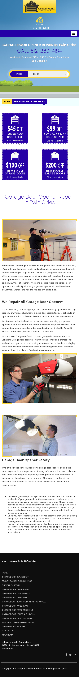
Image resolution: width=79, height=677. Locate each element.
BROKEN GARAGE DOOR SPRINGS (17, 581)
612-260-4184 (40, 28)
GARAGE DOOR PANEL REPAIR (15, 606)
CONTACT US (8, 630)
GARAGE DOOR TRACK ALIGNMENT (18, 618)
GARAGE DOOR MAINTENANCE (16, 593)
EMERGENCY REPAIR (11, 585)
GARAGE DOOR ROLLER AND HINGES (18, 614)
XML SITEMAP (8, 634)
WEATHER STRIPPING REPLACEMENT (18, 622)
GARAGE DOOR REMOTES (13, 626)
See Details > (40, 61)
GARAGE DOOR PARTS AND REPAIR (17, 610)
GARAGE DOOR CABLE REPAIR (15, 589)
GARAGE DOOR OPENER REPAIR (16, 597)
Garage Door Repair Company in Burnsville (24, 601)
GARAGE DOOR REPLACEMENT (15, 577)
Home (7, 101)
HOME (5, 572)
